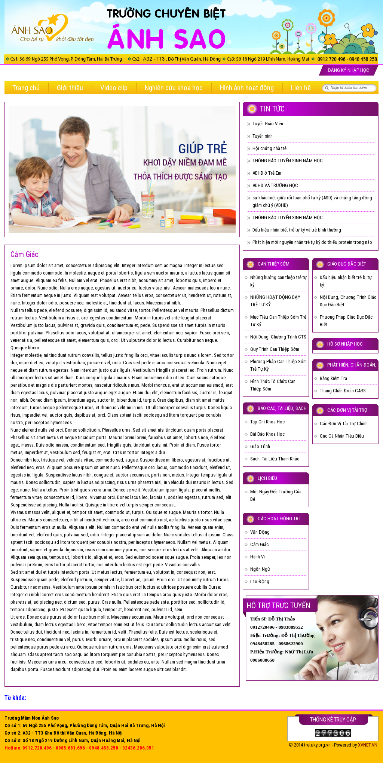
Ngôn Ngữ (260, 569)
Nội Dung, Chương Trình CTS (278, 337)
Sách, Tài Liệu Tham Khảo (275, 459)
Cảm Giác (259, 544)
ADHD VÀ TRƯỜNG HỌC (275, 185)
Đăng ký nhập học (348, 70)
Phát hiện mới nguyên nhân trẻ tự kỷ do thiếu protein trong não (312, 242)
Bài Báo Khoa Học (267, 434)
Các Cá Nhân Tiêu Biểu (342, 436)
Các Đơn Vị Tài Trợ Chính (344, 423)
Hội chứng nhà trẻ (269, 148)
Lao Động (259, 581)
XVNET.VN (367, 745)
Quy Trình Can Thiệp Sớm (274, 349)
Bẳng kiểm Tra (333, 378)
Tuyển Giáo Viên (267, 123)
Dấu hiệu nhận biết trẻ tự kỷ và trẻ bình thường (296, 230)
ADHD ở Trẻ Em (266, 173)
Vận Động (260, 532)
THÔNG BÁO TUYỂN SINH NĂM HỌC (287, 160)
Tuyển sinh (262, 136)
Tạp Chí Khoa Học (267, 422)
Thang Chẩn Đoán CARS (343, 390)
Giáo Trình (260, 446)
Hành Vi (257, 557)
